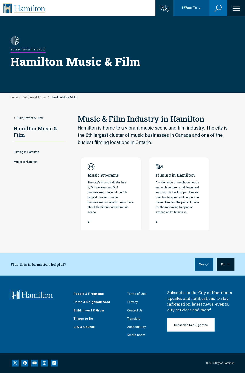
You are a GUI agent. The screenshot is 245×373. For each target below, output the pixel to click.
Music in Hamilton (26, 162)
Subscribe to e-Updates (191, 325)
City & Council (84, 327)
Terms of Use (137, 294)
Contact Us (135, 310)
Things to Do (84, 318)
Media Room (137, 335)
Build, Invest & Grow (34, 97)
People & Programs (89, 294)
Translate (134, 318)
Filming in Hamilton (26, 152)
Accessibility (137, 327)
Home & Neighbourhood (92, 302)
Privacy (133, 302)
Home (14, 97)
